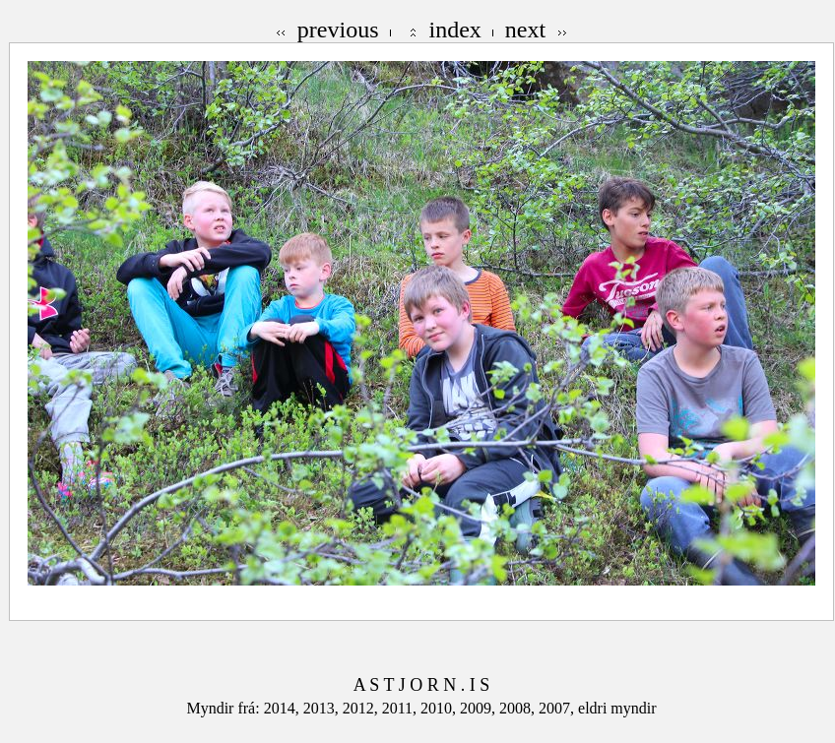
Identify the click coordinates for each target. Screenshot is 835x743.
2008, (519, 708)
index (455, 29)
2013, (323, 708)
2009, (479, 708)
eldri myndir (617, 708)
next (525, 29)
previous (338, 29)
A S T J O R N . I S (421, 685)
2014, (283, 708)
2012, (362, 708)
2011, (401, 708)
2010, (440, 708)
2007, (558, 708)
